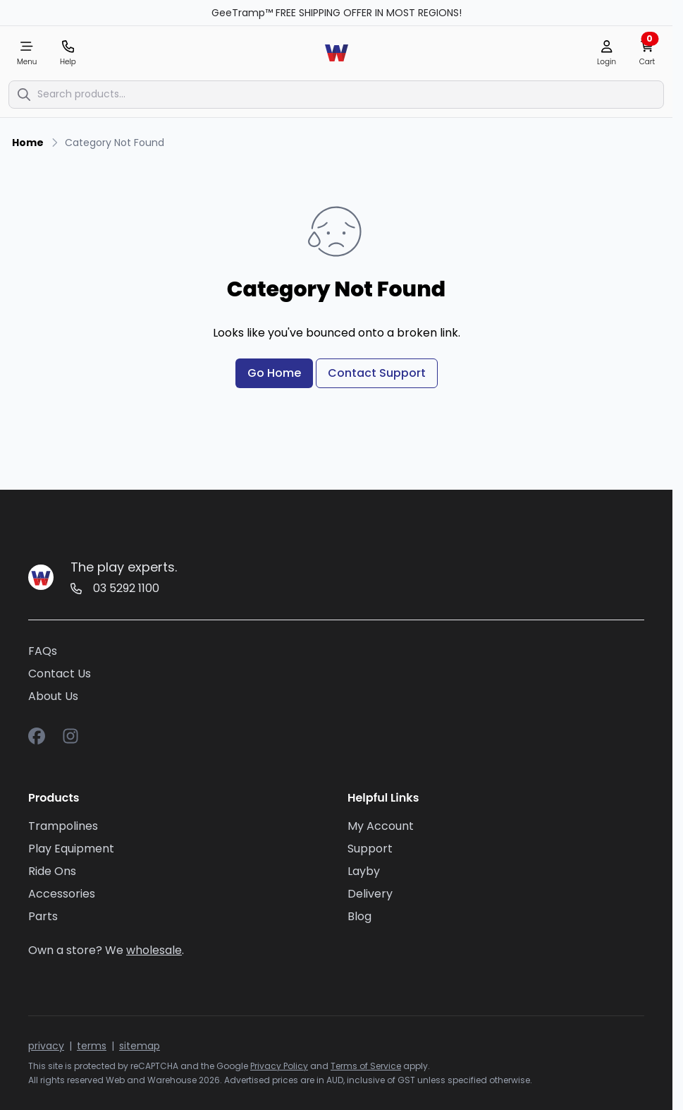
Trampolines (63, 826)
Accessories (61, 894)
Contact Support (377, 373)
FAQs (42, 651)
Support (370, 848)
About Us (53, 696)
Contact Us (59, 673)
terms (91, 1046)
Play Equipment (71, 848)
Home (28, 142)
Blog (359, 916)
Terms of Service (366, 1066)
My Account (380, 826)
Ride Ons (52, 871)
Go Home (274, 373)
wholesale (154, 950)
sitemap (139, 1046)
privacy (46, 1046)
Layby (363, 871)
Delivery (370, 894)
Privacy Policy (279, 1066)
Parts (43, 916)
